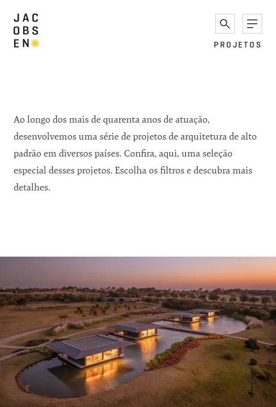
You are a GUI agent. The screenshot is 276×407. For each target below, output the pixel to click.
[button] (225, 24)
